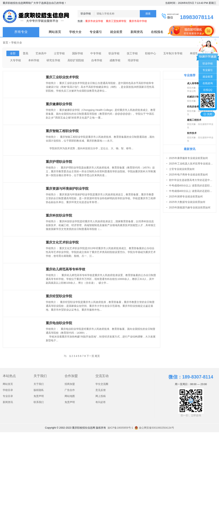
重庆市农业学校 (94, 21)
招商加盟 (70, 383)
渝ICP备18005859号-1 (120, 427)
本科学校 (33, 60)
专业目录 (8, 396)
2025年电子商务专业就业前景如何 (188, 174)
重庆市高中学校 (138, 21)
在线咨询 (208, 83)
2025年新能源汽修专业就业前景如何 (189, 207)
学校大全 (75, 32)
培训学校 (133, 60)
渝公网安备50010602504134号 (154, 427)
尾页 (97, 356)
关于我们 (39, 383)
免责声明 (39, 396)
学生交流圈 (101, 383)
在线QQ (207, 89)
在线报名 (157, 32)
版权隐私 (39, 390)
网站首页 (55, 32)
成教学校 (115, 60)
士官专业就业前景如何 (182, 169)
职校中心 (150, 53)
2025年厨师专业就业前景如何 (186, 196)
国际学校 (77, 53)
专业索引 (96, 32)
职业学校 (114, 53)
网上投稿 (100, 396)
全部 (13, 53)
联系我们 (39, 402)
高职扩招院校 (76, 60)
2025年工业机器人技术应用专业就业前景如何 (191, 163)
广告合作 (70, 390)
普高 (25, 53)
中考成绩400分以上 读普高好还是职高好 (191, 185)
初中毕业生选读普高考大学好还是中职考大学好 (191, 180)
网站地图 (70, 396)
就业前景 (116, 32)
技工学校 (132, 53)
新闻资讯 (136, 32)
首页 (5, 42)
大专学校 (15, 60)
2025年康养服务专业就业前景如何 (188, 158)
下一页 (90, 356)
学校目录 (8, 390)
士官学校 (59, 53)
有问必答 (100, 402)
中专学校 (95, 53)
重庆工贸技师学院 (116, 21)
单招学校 (195, 53)
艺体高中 (41, 53)
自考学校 (96, 60)
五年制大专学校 (172, 53)
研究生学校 (53, 60)
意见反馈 (100, 390)
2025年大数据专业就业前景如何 (187, 201)
